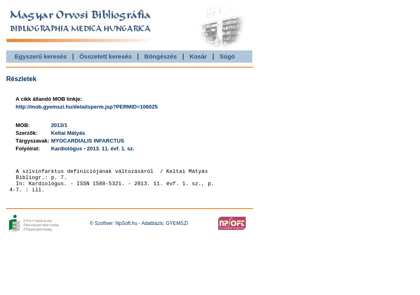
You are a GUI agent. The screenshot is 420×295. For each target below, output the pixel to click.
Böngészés (160, 56)
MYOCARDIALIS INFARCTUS (87, 141)
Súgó (227, 56)
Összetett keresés (105, 56)
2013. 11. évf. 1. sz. (111, 148)
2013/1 (59, 125)
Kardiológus (66, 148)
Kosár (198, 56)
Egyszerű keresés (41, 56)
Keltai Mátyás (68, 133)
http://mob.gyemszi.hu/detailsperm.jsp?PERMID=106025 (87, 107)
